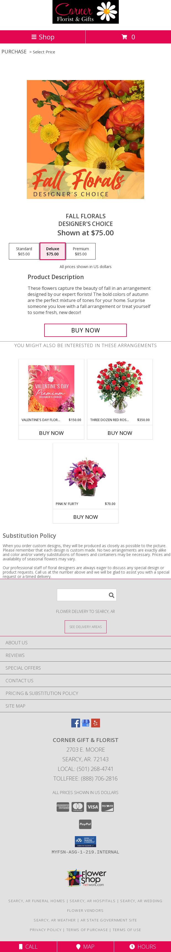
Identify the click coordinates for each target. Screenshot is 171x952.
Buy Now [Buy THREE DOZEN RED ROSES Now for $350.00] (119, 433)
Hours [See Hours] (142, 946)
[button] (85, 841)
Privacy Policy (46, 929)
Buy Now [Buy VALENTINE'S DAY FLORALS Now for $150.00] (51, 433)
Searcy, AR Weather (55, 920)
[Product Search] (87, 595)
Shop (42, 36)
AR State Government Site (109, 920)
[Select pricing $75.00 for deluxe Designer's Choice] (52, 251)
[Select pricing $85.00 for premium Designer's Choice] (80, 251)
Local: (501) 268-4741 (86, 769)
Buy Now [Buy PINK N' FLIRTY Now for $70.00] (85, 516)
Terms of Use (127, 929)
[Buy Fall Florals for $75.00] (85, 330)
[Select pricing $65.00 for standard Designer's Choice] (24, 251)
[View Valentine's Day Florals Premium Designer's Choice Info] (51, 388)
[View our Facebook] (75, 725)
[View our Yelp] (95, 725)
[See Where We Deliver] (86, 626)
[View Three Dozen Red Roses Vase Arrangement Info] (120, 388)
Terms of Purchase (87, 929)
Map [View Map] (85, 946)
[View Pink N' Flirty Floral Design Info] (85, 472)
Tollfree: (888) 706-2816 (85, 778)
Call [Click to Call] (28, 946)
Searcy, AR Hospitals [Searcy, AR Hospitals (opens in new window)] (92, 900)
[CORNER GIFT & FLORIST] (85, 22)
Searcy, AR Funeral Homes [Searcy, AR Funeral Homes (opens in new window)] (36, 900)
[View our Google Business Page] (85, 725)
